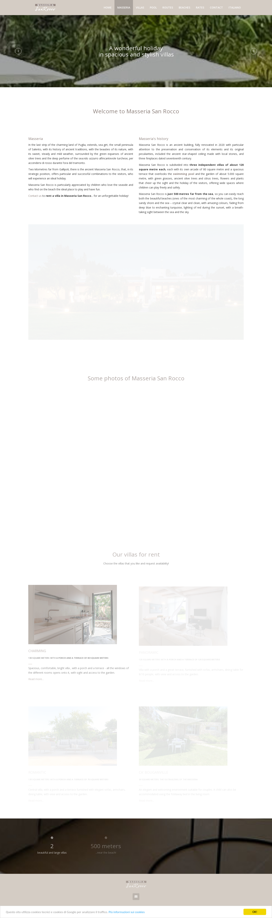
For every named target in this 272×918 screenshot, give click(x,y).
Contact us (35, 196)
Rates (200, 7)
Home (108, 7)
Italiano (235, 7)
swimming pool (183, 176)
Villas (140, 7)
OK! (254, 912)
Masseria (123, 7)
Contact (216, 7)
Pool (153, 7)
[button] (18, 51)
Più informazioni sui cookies (127, 912)
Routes (167, 7)
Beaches (184, 7)
